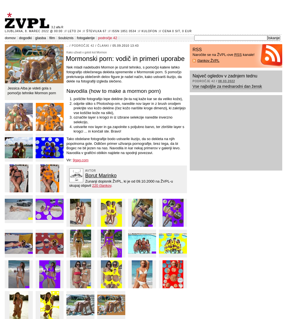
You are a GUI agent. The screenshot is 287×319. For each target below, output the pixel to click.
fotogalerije (86, 38)
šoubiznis (65, 38)
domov (10, 38)
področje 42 (107, 38)
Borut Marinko (101, 175)
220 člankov (101, 185)
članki (103, 45)
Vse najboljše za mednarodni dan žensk (227, 86)
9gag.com (81, 160)
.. (67, 45)
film (52, 38)
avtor (90, 170)
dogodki (25, 38)
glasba (40, 38)
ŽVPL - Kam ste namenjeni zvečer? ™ (28, 21)
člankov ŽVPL (208, 60)
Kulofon (149, 31)
